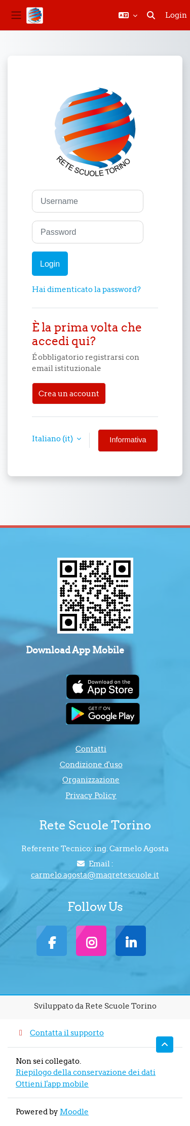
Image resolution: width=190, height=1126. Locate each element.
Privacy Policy (91, 795)
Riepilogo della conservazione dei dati (86, 1072)
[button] (127, 15)
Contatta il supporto (60, 1032)
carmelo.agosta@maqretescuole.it (95, 875)
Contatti (90, 749)
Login (176, 15)
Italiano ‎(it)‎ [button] (53, 438)
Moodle (74, 1111)
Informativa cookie (127, 444)
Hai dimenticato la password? (86, 289)
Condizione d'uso (91, 764)
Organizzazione (91, 779)
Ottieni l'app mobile (52, 1084)
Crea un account (69, 393)
